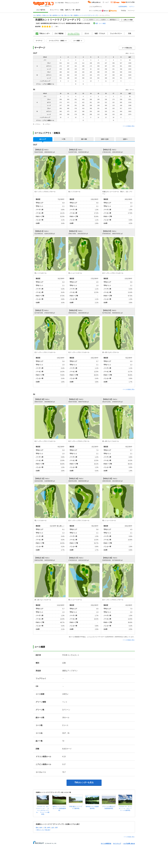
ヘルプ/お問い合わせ (129, 843)
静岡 (48, 827)
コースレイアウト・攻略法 (56, 40)
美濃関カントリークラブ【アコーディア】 (86, 15)
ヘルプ (107, 2)
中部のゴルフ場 (46, 15)
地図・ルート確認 (100, 23)
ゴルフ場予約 (40, 10)
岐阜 (41, 827)
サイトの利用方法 (106, 843)
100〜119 (104, 139)
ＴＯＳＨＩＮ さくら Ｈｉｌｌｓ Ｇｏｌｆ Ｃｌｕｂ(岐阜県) (126, 808)
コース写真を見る (127, 48)
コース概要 (76, 40)
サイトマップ (117, 843)
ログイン (131, 6)
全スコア (42, 139)
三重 (45, 827)
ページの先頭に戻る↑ (129, 126)
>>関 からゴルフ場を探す (43, 830)
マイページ (131, 10)
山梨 (52, 827)
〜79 (63, 139)
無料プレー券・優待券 (72, 10)
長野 (56, 827)
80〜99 (84, 139)
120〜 (125, 139)
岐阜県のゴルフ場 (58, 15)
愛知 (37, 827)
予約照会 (123, 10)
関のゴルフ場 (68, 15)
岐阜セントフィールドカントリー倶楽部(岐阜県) (59, 808)
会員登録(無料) (122, 6)
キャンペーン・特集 (56, 10)
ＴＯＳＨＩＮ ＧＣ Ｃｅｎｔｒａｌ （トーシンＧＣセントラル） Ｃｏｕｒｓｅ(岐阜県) (43, 810)
